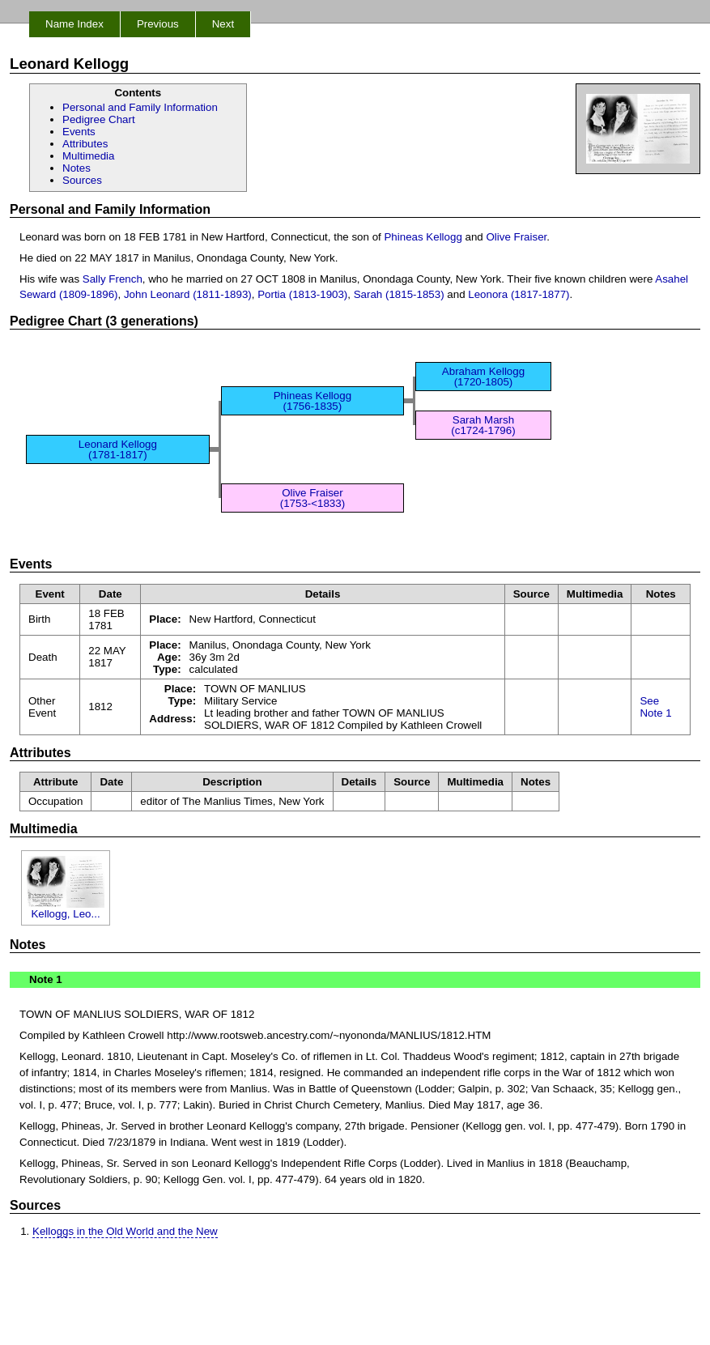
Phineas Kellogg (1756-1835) (312, 400)
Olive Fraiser (516, 237)
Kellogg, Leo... (65, 909)
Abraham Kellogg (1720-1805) (483, 376)
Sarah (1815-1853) (399, 294)
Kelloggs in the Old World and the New (125, 1231)
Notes (76, 168)
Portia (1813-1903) (302, 294)
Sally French (112, 279)
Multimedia (88, 156)
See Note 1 (655, 707)
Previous (158, 24)
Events (79, 132)
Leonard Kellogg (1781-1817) (118, 449)
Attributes (85, 144)
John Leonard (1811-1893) (188, 294)
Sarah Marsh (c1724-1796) (483, 425)
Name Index (74, 24)
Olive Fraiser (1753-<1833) (312, 498)
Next (223, 24)
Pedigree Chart (98, 119)
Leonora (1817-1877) (518, 294)
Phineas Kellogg (422, 237)
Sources (82, 180)
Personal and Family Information (140, 107)
